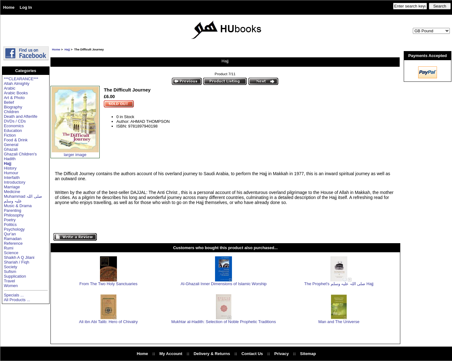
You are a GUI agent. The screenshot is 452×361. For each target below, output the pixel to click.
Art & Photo (14, 97)
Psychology (14, 229)
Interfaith (12, 177)
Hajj (67, 49)
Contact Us (252, 353)
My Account (170, 353)
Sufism (10, 271)
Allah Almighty (16, 83)
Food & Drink (16, 140)
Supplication (15, 276)
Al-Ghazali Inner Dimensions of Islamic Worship (223, 283)
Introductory (14, 182)
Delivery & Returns (212, 353)
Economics (14, 125)
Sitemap (308, 353)
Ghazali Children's (20, 154)
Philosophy (14, 215)
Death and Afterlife (20, 116)
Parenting (12, 210)
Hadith (10, 158)
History (10, 168)
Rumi (8, 248)
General (11, 144)
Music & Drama (18, 205)
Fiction (10, 135)
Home (8, 7)
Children (11, 111)
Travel (9, 281)
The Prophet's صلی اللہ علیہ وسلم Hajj (339, 283)
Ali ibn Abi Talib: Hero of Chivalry (108, 321)
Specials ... (14, 295)
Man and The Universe (338, 321)
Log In (26, 7)
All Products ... (17, 299)
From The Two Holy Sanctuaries (108, 283)
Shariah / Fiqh (16, 262)
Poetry (10, 219)
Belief (9, 102)
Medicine (12, 191)
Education (13, 130)
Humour (11, 172)
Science (11, 252)
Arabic (9, 88)
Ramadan (12, 238)
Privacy (281, 353)
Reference (13, 243)
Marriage (12, 187)
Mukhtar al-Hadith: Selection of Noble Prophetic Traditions (223, 321)
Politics (10, 224)
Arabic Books (16, 93)
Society (10, 266)
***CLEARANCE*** (21, 78)
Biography (13, 107)
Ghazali (11, 149)
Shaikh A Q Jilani (19, 257)
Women (11, 285)
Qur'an (10, 234)
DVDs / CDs (15, 121)
